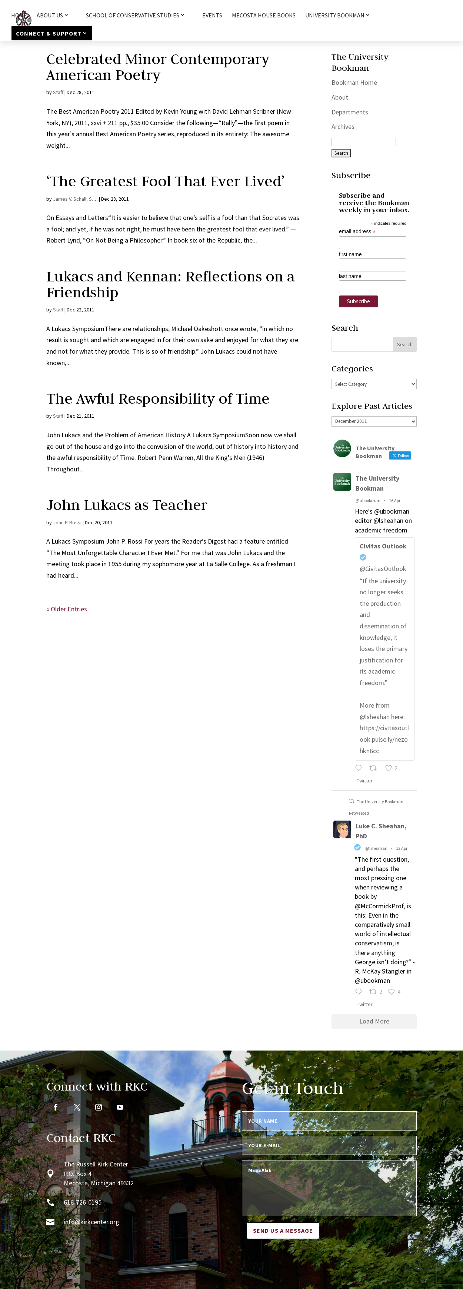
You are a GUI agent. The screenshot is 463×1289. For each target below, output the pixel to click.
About (340, 97)
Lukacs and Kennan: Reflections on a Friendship (170, 284)
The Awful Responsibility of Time (158, 398)
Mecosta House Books (264, 16)
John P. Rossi (67, 522)
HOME (19, 16)
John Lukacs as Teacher (126, 504)
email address (357, 231)
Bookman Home (354, 82)
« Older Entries (66, 609)
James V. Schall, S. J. (75, 199)
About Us (50, 15)
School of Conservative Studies (132, 15)
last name (350, 276)
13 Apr (401, 848)
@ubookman (368, 500)
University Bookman (334, 15)
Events (212, 16)
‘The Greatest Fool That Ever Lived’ (165, 181)
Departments (350, 112)
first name (350, 254)
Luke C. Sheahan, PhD (381, 831)
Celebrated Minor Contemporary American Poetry (157, 67)
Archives (343, 126)
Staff (58, 92)
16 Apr (394, 500)
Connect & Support (48, 33)
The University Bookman (377, 483)
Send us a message (283, 1230)
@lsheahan (376, 848)
